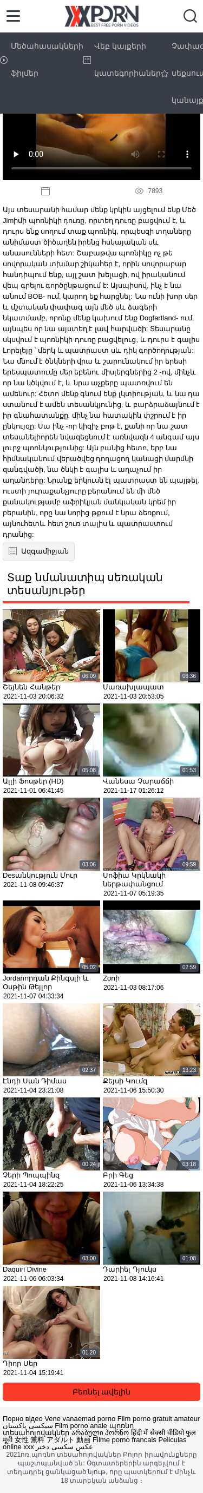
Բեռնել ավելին (102, 1391)
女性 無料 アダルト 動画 (53, 1440)
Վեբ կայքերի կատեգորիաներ (122, 59)
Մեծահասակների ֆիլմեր (41, 59)
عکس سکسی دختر (64, 1447)
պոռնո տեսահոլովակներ (68, 1429)
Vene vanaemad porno (79, 1419)
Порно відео (23, 1419)
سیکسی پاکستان (28, 1426)
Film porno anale (81, 1426)
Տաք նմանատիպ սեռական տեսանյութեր (85, 583)
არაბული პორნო (100, 1433)
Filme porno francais (124, 1440)
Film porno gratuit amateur (158, 1419)
